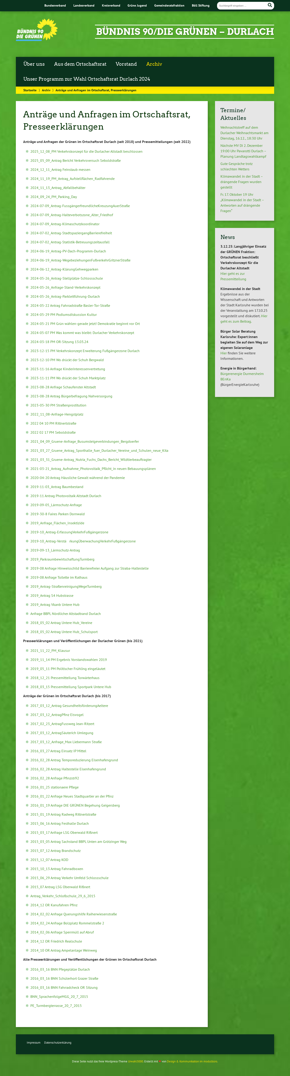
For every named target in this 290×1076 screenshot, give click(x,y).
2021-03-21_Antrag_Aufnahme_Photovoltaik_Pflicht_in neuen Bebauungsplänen (93, 468)
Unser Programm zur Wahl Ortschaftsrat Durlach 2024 (86, 79)
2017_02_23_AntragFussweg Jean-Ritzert (62, 723)
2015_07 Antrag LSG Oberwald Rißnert (60, 887)
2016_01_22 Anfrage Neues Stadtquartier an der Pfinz (72, 796)
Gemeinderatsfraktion (169, 5)
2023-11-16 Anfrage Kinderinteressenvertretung (67, 369)
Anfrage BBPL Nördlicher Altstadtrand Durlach (65, 613)
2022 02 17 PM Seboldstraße (53, 432)
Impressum (34, 1043)
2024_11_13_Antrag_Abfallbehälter (57, 187)
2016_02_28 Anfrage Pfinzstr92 (54, 778)
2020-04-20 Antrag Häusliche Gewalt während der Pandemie (77, 477)
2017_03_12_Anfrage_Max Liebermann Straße (66, 742)
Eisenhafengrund (105, 760)
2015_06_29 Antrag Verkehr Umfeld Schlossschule (69, 877)
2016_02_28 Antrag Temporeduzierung (61, 760)
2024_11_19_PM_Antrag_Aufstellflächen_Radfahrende (72, 178)
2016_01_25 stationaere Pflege (54, 787)
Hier (223, 353)
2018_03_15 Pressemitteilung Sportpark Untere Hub (70, 686)
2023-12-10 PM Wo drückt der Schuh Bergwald (67, 360)
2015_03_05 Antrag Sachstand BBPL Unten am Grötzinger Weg (78, 841)
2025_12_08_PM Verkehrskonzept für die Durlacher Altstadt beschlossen (86, 151)
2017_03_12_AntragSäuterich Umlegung (61, 732)
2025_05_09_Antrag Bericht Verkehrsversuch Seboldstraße (75, 160)
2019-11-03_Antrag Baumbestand (56, 486)
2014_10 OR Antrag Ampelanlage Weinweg (63, 950)
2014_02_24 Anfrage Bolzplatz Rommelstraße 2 (67, 923)
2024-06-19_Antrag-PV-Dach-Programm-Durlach (68, 251)
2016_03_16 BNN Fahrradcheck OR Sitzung (64, 987)
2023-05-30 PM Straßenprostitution (58, 405)
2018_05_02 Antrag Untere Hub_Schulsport (64, 631)
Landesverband (83, 5)
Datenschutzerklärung (57, 1043)
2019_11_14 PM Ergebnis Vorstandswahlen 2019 (68, 659)
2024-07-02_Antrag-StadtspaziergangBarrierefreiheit (71, 233)
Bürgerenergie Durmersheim (242, 373)
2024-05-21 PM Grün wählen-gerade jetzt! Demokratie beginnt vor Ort (85, 323)
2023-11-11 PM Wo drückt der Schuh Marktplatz (68, 378)
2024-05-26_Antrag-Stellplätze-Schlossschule (66, 278)
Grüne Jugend (137, 5)
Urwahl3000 (135, 1061)
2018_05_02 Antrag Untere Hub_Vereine (61, 622)
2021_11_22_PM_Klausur (50, 650)
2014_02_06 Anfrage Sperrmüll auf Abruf (62, 932)
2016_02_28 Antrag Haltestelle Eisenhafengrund (68, 769)
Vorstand (126, 64)
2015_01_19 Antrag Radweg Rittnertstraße (63, 814)
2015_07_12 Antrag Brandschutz (55, 850)
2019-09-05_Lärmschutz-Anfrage (56, 505)
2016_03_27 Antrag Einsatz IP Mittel (58, 751)
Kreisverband (111, 5)
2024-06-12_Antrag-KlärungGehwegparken (64, 269)
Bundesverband (55, 5)
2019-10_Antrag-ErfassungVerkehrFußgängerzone (69, 532)
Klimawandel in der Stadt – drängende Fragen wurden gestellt (241, 181)
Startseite (29, 90)
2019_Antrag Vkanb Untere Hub (55, 604)
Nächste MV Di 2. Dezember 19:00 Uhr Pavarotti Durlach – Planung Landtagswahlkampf (243, 151)
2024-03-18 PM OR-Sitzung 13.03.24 (59, 341)
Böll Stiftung (201, 5)
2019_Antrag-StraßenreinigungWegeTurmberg (66, 586)
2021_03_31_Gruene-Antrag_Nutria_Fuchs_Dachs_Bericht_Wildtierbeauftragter (91, 459)
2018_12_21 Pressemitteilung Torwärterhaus (64, 677)
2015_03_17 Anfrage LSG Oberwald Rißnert (64, 832)
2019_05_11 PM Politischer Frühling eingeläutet (67, 668)
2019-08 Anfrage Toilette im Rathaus (59, 577)
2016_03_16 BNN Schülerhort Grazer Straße (64, 978)
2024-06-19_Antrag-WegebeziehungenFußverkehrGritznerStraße (80, 260)
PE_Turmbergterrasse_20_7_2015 (56, 1005)
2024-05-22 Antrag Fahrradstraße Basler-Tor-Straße (70, 305)
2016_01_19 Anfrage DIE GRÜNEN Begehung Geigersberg (75, 805)
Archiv (154, 64)
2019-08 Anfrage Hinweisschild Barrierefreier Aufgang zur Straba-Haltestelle (89, 568)
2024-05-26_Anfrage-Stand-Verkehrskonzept (65, 287)
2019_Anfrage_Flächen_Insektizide (57, 523)
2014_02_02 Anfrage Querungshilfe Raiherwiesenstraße (73, 914)
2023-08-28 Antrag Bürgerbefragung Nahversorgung (71, 396)
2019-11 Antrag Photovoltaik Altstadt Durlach (65, 495)
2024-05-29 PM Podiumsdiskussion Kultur (63, 314)
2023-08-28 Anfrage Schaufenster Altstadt (63, 387)
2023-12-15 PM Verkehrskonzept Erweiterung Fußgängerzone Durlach (85, 350)
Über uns (34, 64)
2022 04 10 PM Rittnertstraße (53, 423)
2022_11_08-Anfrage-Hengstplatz (56, 414)
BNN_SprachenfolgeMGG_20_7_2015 (59, 996)
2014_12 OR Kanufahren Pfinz (53, 905)
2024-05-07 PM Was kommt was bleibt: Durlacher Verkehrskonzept (82, 332)
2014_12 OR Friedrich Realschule (56, 941)
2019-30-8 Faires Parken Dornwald (57, 514)
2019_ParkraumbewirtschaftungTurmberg (62, 559)
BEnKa (225, 379)
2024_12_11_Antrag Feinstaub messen (60, 169)
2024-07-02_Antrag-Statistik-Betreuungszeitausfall (70, 242)
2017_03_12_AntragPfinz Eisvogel (57, 714)
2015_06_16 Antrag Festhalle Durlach (59, 823)
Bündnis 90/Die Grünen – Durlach (185, 31)
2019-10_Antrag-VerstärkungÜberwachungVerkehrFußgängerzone (83, 541)
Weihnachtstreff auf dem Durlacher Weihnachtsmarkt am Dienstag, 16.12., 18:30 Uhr (244, 132)
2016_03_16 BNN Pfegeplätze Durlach (60, 969)
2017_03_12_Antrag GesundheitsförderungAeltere (69, 705)
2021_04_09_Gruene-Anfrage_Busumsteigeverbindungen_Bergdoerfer (84, 441)
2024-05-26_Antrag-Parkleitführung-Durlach (65, 296)
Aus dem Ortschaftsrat (80, 64)
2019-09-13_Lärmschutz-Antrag (55, 550)
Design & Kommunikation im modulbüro (192, 1061)
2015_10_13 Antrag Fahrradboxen (56, 868)
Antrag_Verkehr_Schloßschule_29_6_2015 (62, 896)
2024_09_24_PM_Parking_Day (53, 196)
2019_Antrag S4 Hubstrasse (51, 595)
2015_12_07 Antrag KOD (49, 859)
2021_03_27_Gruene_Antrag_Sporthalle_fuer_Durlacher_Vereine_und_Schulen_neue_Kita (99, 450)
